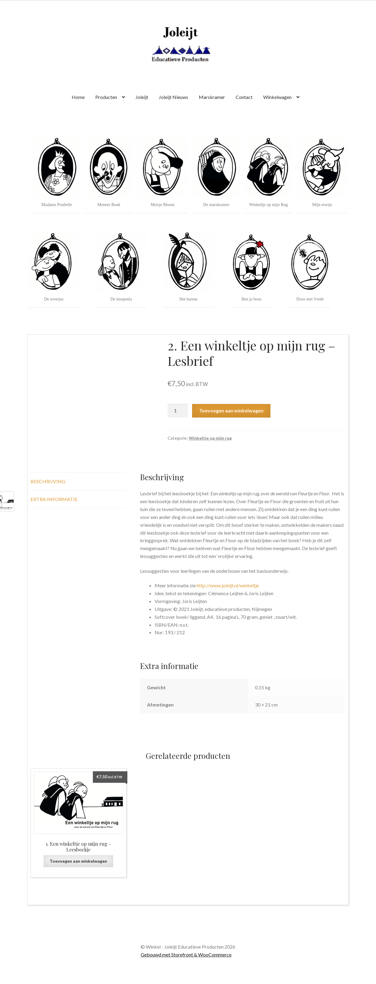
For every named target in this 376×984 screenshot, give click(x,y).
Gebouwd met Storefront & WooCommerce (186, 954)
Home (78, 97)
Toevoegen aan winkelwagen (231, 410)
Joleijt (142, 97)
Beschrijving (48, 481)
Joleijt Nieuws (173, 97)
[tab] (78, 481)
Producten (106, 97)
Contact (244, 97)
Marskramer (212, 97)
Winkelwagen (277, 97)
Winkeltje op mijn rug (210, 438)
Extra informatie (54, 499)
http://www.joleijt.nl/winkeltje (228, 585)
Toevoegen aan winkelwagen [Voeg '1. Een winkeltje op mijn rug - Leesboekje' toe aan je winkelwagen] (78, 861)
